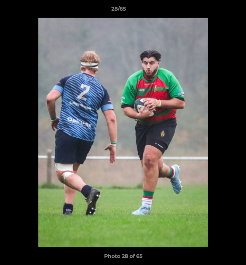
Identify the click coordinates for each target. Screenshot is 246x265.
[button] (219, 10)
